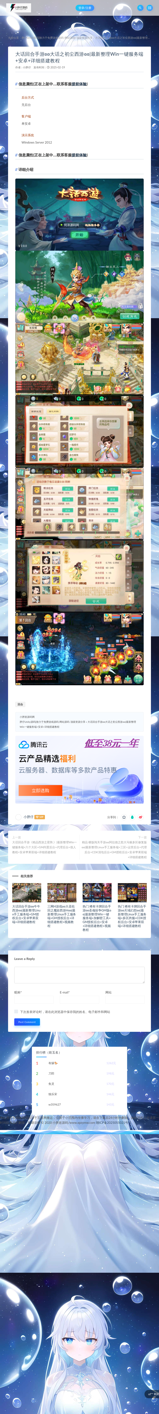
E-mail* (65, 992)
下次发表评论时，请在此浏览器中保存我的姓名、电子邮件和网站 (65, 1012)
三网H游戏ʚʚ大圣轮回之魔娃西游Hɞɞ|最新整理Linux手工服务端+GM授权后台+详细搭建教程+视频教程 (61, 916)
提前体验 (79, 84)
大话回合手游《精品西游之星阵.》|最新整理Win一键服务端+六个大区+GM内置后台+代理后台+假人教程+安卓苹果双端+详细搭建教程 (44, 847)
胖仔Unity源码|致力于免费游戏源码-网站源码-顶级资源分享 (57, 37)
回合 (20, 704)
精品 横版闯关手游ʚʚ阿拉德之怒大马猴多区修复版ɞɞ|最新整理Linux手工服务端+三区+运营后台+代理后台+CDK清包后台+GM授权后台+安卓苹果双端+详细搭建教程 (114, 849)
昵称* (18, 992)
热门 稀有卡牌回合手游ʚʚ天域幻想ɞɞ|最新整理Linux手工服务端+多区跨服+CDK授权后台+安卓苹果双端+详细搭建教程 (132, 916)
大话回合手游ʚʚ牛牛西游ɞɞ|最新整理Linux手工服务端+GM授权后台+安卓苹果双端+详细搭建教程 (26, 914)
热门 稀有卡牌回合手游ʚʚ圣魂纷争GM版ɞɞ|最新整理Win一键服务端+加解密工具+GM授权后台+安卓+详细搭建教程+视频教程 (97, 918)
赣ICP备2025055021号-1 (113, 1122)
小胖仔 (27, 67)
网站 (108, 992)
